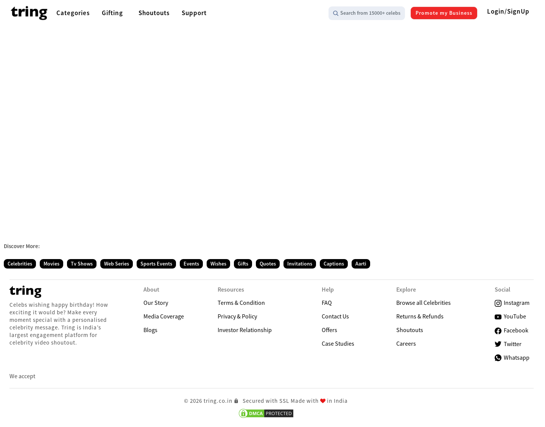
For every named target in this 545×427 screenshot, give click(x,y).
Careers (406, 343)
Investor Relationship (245, 330)
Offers (329, 330)
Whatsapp (512, 357)
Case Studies (338, 343)
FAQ (327, 302)
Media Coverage (163, 316)
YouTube (510, 316)
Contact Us (335, 316)
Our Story (155, 302)
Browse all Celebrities (423, 302)
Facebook (511, 330)
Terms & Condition (241, 302)
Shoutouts (409, 330)
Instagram (512, 303)
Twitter (508, 344)
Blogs (150, 330)
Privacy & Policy (237, 316)
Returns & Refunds (420, 316)
